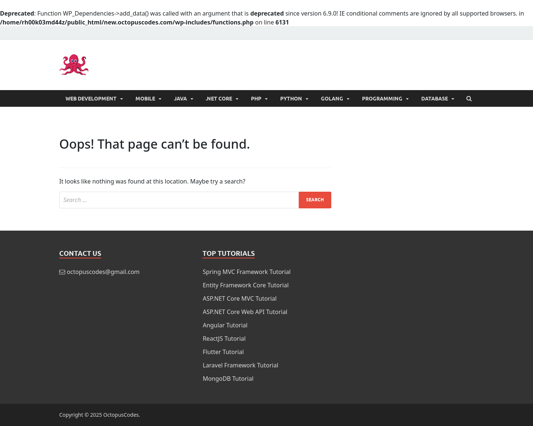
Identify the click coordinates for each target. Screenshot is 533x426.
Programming (382, 99)
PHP (256, 99)
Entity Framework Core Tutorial (246, 285)
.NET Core (219, 99)
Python (291, 99)
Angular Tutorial (225, 325)
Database (434, 99)
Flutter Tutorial (223, 352)
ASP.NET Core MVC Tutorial (240, 298)
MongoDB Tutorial (228, 378)
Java (180, 99)
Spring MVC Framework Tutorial (247, 272)
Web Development (91, 99)
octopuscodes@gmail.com (103, 272)
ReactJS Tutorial (224, 338)
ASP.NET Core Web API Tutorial (245, 312)
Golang (332, 99)
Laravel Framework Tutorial (240, 365)
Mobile (145, 99)
